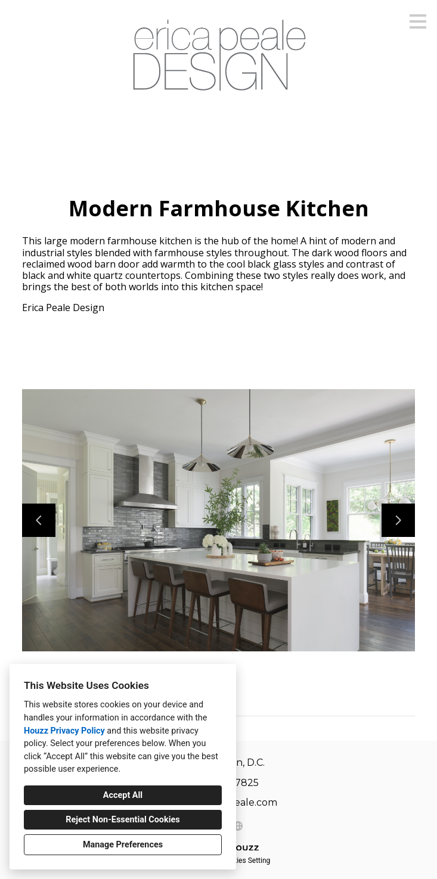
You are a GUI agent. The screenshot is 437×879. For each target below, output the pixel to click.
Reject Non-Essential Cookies (122, 820)
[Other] (238, 826)
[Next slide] (398, 520)
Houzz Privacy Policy (64, 731)
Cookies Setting (246, 860)
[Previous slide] (38, 520)
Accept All (122, 795)
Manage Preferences (123, 845)
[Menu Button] (418, 21)
